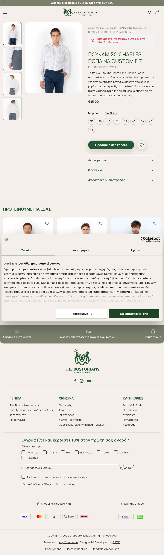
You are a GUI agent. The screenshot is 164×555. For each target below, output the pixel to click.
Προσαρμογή (81, 313)
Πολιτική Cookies (76, 549)
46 (91, 129)
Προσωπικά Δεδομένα (105, 549)
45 (150, 121)
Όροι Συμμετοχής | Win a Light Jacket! (82, 424)
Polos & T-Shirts (133, 405)
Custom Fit (139, 27)
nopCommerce (68, 542)
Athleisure (129, 415)
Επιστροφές (66, 415)
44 (142, 121)
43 (134, 121)
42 (125, 121)
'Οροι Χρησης (53, 549)
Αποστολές (65, 410)
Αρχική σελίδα (95, 27)
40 (108, 121)
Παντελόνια (130, 410)
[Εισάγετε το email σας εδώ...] (71, 468)
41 (117, 121)
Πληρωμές (65, 405)
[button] (160, 3)
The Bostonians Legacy (24, 405)
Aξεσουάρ (129, 424)
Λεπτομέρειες (98, 160)
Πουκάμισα (110, 27)
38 (91, 121)
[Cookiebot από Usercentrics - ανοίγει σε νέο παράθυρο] (143, 239)
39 (100, 121)
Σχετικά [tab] (136, 250)
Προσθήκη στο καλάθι (111, 145)
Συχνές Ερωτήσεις (70, 420)
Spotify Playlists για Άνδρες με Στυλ (31, 410)
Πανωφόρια (130, 420)
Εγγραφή (128, 467)
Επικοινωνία (17, 420)
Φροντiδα (95, 170)
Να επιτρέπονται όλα (134, 313)
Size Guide (111, 113)
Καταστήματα (18, 415)
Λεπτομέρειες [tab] (82, 250)
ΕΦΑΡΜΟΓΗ (125, 27)
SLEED (116, 542)
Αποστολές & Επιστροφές (106, 180)
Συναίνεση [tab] (28, 250)
